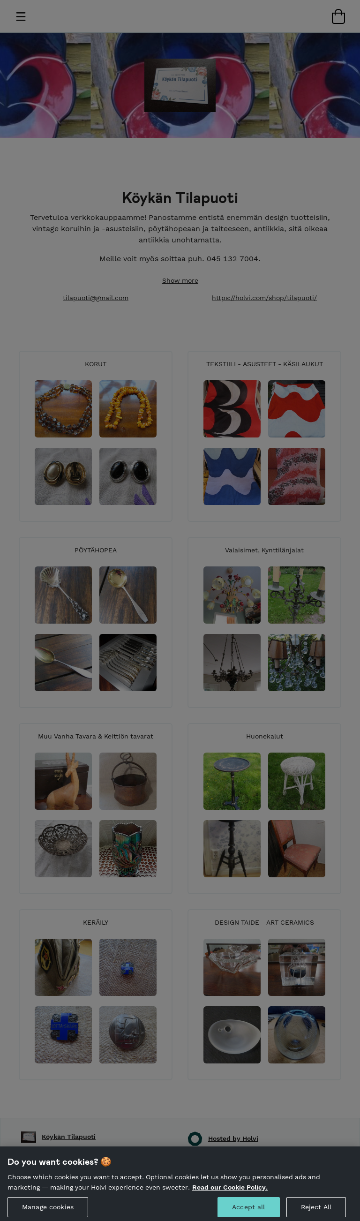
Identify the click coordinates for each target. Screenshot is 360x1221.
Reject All (316, 1210)
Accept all (248, 1210)
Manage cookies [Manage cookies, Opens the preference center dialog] (48, 1210)
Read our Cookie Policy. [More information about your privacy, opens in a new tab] (230, 1190)
